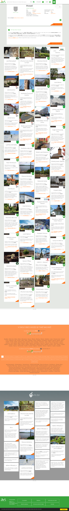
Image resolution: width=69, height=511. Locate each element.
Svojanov (35, 346)
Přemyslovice (33, 344)
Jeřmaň (54, 340)
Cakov (51, 339)
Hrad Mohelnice (32, 370)
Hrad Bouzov (52, 364)
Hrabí (34, 340)
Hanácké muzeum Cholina (24, 365)
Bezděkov (6, 339)
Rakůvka (46, 344)
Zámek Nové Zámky (55, 367)
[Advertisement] (34, 317)
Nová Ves (42, 343)
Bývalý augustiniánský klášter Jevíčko (45, 368)
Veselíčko (40, 346)
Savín (55, 344)
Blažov (19, 339)
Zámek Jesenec (18, 364)
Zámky (7, 86)
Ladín (46, 341)
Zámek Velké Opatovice (25, 371)
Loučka (61, 341)
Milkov (27, 343)
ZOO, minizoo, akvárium (55, 47)
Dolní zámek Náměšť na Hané (43, 367)
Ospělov (6, 344)
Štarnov (15, 346)
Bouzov (29, 339)
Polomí (23, 344)
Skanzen (22, 257)
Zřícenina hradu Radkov (13, 371)
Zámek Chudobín (34, 365)
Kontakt (52, 504)
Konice (34, 12)
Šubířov (26, 346)
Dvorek (18, 340)
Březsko (42, 339)
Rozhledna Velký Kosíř (14, 370)
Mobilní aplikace (24, 504)
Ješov (62, 340)
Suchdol (30, 346)
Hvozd (29, 5)
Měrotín (23, 343)
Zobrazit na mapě (11, 71)
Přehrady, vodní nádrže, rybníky (25, 172)
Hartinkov (30, 340)
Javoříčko (50, 340)
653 (51, 11)
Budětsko (47, 339)
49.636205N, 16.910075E (37, 13)
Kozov (32, 341)
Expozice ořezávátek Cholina (55, 365)
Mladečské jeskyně (43, 365)
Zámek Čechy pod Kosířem (15, 368)
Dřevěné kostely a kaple (39, 285)
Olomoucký (34, 9)
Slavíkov (11, 346)
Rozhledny (22, 90)
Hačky (26, 340)
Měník (19, 343)
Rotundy (53, 215)
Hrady (7, 185)
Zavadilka (58, 346)
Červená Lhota (57, 339)
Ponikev (27, 344)
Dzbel (22, 340)
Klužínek (15, 17)
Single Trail (38, 177)
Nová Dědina (37, 343)
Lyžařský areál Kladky (34, 364)
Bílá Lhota (11, 339)
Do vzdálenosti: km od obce (30, 330)
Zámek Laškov (59, 364)
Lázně (22, 230)
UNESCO (37, 258)
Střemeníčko (20, 346)
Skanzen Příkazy (48, 370)
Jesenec (58, 340)
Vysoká (54, 346)
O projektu (24, 500)
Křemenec (41, 341)
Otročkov (18, 17)
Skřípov (58, 344)
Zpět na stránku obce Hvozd (57, 43)
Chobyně (63, 339)
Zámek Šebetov (56, 370)
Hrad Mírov (50, 371)
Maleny (15, 343)
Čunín (7, 340)
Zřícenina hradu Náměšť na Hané (16, 367)
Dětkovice (11, 340)
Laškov (49, 341)
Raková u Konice (40, 344)
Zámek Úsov (57, 371)
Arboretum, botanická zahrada (9, 214)
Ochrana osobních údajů (38, 504)
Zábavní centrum (7, 159)
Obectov (47, 343)
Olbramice (56, 343)
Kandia (11, 341)
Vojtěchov (22, 17)
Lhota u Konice (55, 341)
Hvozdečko (44, 340)
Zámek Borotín (44, 371)
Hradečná (39, 340)
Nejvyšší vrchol (53, 237)
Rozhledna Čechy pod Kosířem (29, 368)
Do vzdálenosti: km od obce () (29, 348)
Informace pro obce (52, 500)
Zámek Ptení (56, 368)
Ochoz (51, 343)
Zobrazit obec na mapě (13, 37)
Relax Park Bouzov (44, 364)
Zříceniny (22, 57)
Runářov (51, 344)
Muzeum (6, 282)
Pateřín (15, 344)
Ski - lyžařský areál (7, 141)
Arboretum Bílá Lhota (12, 365)
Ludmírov (7, 343)
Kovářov (28, 341)
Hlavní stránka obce (58, 24)
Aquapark (37, 198)
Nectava (31, 343)
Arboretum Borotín (35, 371)
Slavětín (63, 344)
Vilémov (44, 346)
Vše (2, 356)
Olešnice (61, 343)
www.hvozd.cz (53, 13)
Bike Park (53, 264)
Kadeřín (7, 341)
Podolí (19, 344)
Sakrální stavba (22, 122)
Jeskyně (6, 57)
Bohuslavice (24, 339)
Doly (15, 340)
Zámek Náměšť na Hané (30, 367)
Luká (12, 343)
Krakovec (36, 341)
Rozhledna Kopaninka (34, 372)
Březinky (38, 339)
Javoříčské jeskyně (10, 364)
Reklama (38, 500)
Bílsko (16, 339)
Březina (33, 339)
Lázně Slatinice (40, 370)
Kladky (15, 341)
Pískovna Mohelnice (23, 370)
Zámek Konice (26, 364)
